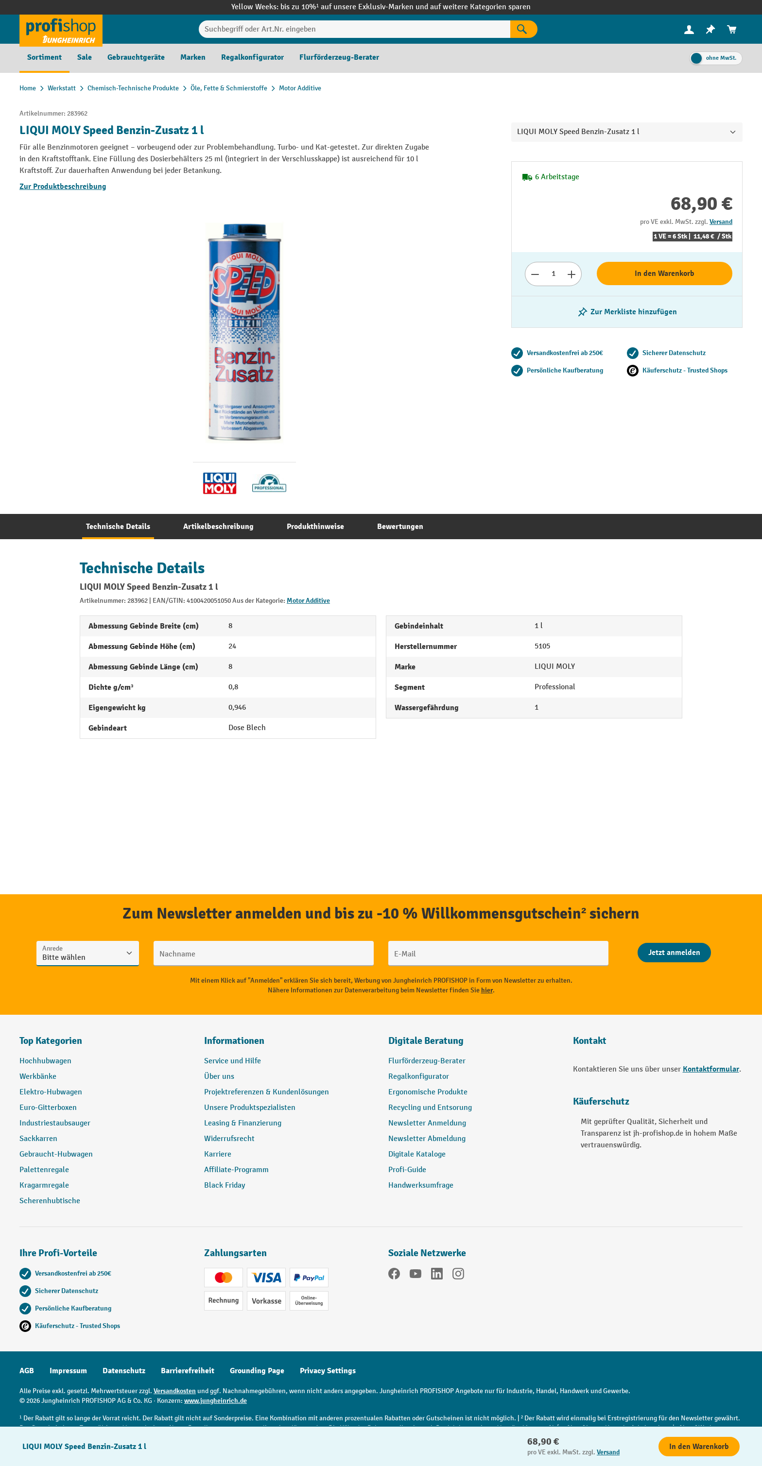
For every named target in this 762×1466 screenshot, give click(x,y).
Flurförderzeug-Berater (427, 1061)
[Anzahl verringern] (535, 274)
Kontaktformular (711, 1069)
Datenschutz (124, 1371)
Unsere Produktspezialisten (249, 1107)
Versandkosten (175, 1391)
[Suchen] (523, 29)
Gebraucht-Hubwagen (56, 1154)
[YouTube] (415, 1275)
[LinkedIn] (437, 1275)
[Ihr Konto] (689, 29)
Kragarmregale (44, 1185)
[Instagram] (458, 1275)
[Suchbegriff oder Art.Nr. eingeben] (354, 29)
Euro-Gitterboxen (48, 1107)
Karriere (217, 1154)
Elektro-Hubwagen (50, 1092)
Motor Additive (308, 601)
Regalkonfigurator (418, 1076)
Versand (721, 222)
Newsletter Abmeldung (427, 1138)
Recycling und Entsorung (430, 1107)
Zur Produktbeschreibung (62, 186)
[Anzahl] (553, 274)
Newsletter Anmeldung (427, 1123)
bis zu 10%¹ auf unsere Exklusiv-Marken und (355, 7)
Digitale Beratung (426, 1041)
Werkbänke (37, 1076)
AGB (26, 1371)
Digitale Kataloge (417, 1154)
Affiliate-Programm (236, 1170)
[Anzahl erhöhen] (572, 274)
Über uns (219, 1076)
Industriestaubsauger (54, 1123)
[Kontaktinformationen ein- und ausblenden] (24, 1441)
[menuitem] (689, 29)
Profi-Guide (407, 1170)
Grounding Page (257, 1371)
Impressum (68, 1371)
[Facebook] (394, 1275)
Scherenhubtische (49, 1201)
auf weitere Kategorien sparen (480, 7)
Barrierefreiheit (187, 1371)
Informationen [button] (234, 1041)
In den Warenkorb (664, 273)
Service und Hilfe (232, 1061)
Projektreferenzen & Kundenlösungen (266, 1092)
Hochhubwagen (45, 1061)
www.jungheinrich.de (215, 1401)
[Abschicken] (674, 952)
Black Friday (224, 1185)
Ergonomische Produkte (428, 1092)
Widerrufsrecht (229, 1138)
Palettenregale (44, 1170)
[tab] (118, 526)
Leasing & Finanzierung (242, 1123)
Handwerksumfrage (420, 1185)
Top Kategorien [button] (50, 1041)
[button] (473, 1045)
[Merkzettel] (710, 29)
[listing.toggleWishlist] (627, 312)
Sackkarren (38, 1138)
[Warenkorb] (732, 29)
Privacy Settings (328, 1371)
